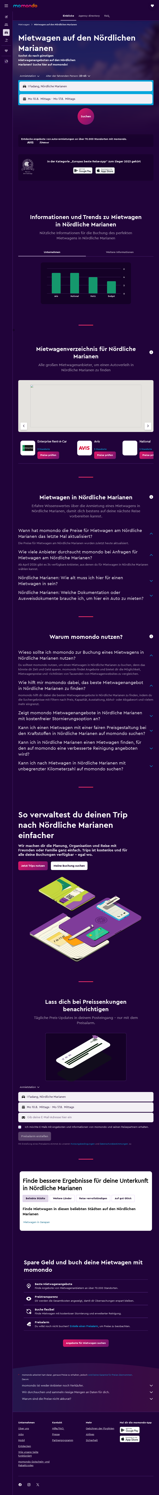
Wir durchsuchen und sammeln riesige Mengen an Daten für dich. (87, 1392)
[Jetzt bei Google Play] (82, 171)
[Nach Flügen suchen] (6, 17)
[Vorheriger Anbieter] (23, 426)
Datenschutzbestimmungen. (114, 1144)
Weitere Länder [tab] (62, 1198)
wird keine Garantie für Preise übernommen (110, 1375)
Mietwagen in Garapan (36, 1222)
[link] (48, 455)
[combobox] (29, 76)
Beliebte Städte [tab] (35, 1198)
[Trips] (6, 50)
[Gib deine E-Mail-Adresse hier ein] (89, 1117)
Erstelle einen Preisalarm (84, 1326)
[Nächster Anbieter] (148, 426)
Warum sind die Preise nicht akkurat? (87, 1399)
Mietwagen (24, 24)
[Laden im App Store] (105, 171)
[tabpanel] (85, 286)
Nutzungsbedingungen (83, 1144)
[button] (6, 6)
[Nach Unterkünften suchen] (6, 24)
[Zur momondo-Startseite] (25, 5)
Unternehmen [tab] (52, 252)
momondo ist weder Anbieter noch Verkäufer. (87, 1385)
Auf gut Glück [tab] (123, 1198)
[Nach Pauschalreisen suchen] (6, 40)
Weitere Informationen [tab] (120, 252)
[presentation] (105, 170)
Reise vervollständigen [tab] (93, 1198)
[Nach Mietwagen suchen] (6, 32)
